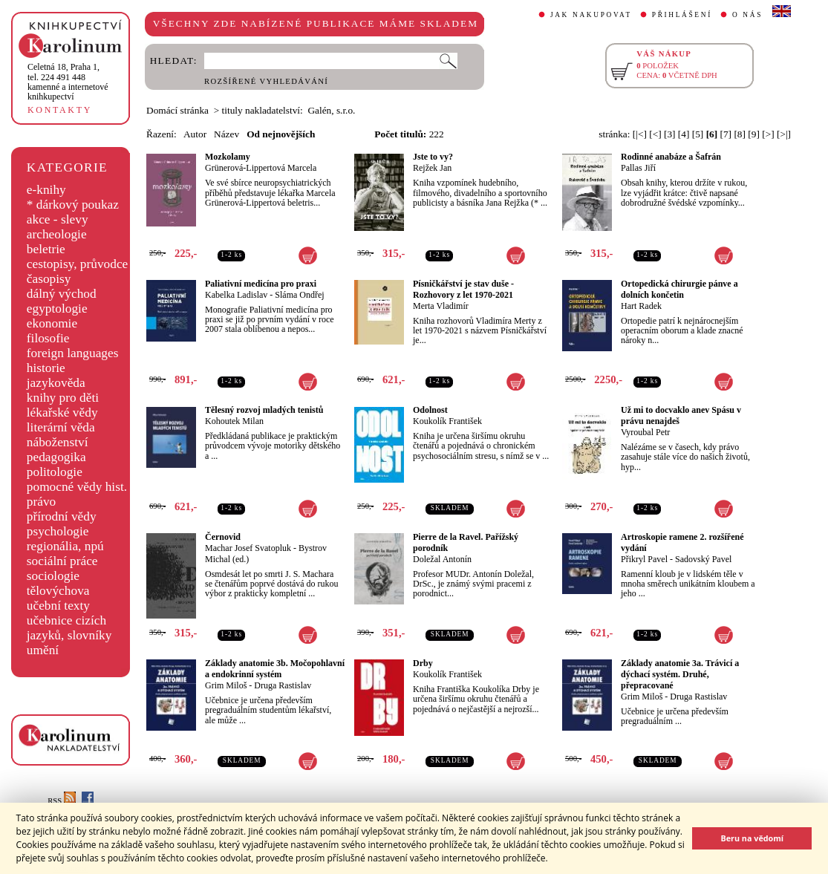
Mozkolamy (227, 156)
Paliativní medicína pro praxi (260, 283)
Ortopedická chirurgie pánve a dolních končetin (679, 289)
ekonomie (52, 323)
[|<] (640, 134)
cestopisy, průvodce (77, 264)
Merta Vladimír (441, 306)
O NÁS (747, 15)
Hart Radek (641, 306)
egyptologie (57, 308)
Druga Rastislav (282, 685)
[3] (670, 134)
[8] (740, 134)
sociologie (53, 576)
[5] (698, 134)
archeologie (57, 234)
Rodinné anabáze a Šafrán (671, 156)
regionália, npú (65, 546)
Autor (194, 134)
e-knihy (46, 190)
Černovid (223, 537)
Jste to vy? (433, 156)
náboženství (57, 442)
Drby (423, 663)
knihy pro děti (63, 398)
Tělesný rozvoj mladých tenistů (264, 410)
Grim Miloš (226, 685)
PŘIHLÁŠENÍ (682, 15)
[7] (726, 134)
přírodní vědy (62, 516)
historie (46, 368)
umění (43, 650)
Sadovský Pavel (703, 559)
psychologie (58, 531)
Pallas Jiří (638, 168)
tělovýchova (58, 591)
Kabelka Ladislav (236, 295)
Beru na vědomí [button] (751, 838)
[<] (655, 134)
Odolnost (430, 410)
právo (41, 502)
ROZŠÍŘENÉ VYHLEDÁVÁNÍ (266, 81)
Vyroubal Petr (645, 432)
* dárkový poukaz (73, 205)
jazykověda (56, 383)
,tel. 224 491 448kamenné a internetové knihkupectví (67, 82)
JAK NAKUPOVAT (591, 15)
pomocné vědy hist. (77, 487)
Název (226, 134)
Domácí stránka (177, 110)
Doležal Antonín (442, 559)
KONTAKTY (59, 110)
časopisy (49, 279)
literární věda (61, 427)
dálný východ (62, 294)
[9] (754, 134)
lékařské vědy (62, 412)
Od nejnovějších (281, 134)
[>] (768, 134)
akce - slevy (57, 219)
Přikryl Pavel (644, 559)
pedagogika (56, 457)
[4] (684, 134)
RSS (62, 801)
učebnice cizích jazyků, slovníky (69, 627)
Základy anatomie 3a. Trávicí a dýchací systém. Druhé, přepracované (680, 674)
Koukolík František (447, 421)
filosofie (48, 338)
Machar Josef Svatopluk (248, 548)
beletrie (46, 249)
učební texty (58, 606)
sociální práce (62, 561)
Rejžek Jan (432, 168)
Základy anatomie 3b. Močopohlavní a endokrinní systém (275, 668)
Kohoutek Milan (234, 421)
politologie (54, 472)
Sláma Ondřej (299, 295)
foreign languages (73, 353)
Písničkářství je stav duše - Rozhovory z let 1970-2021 (463, 289)
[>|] (784, 134)
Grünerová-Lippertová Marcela (260, 168)
